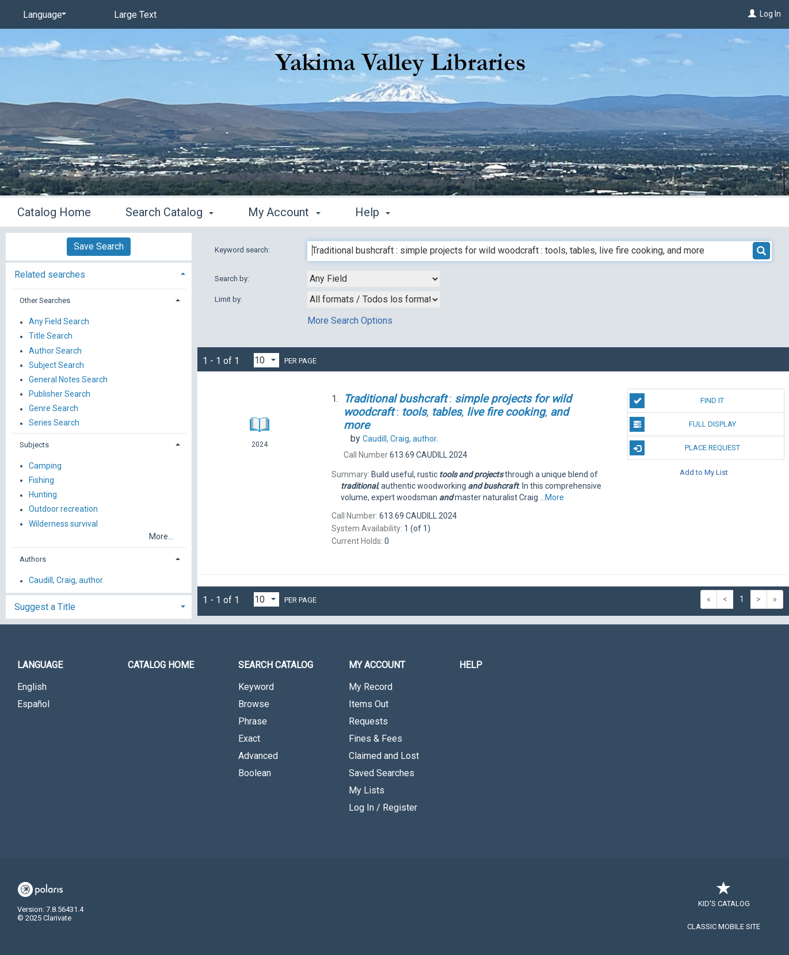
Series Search (54, 423)
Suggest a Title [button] (44, 606)
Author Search (55, 350)
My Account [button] (284, 212)
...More (552, 497)
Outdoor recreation (63, 509)
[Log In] (752, 13)
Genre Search (53, 408)
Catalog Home (54, 212)
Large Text (135, 14)
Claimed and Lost (384, 755)
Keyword (256, 686)
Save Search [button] (99, 246)
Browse (253, 704)
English (32, 686)
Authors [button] (33, 559)
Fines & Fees (375, 738)
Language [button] (40, 664)
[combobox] (373, 279)
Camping (45, 465)
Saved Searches (381, 773)
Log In (770, 13)
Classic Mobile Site (723, 926)
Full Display (682, 424)
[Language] (42, 14)
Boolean (254, 773)
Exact (249, 738)
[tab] (99, 273)
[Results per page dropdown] (266, 360)
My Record (370, 686)
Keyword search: (243, 250)
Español (33, 704)
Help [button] (372, 212)
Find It (677, 400)
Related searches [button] (49, 274)
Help (470, 664)
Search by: (233, 278)
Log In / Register (383, 807)
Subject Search (56, 365)
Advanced (258, 755)
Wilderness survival (63, 523)
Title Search (51, 336)
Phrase (252, 721)
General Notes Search (68, 379)
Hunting (43, 495)
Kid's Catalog (724, 898)
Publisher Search (59, 393)
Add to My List (704, 471)
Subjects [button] (34, 444)
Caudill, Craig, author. (66, 580)
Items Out (368, 704)
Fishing (41, 480)
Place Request (685, 447)
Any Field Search (59, 322)
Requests (368, 721)
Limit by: (229, 299)
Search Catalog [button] (169, 212)
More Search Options (349, 320)
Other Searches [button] (45, 300)
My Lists (366, 790)
